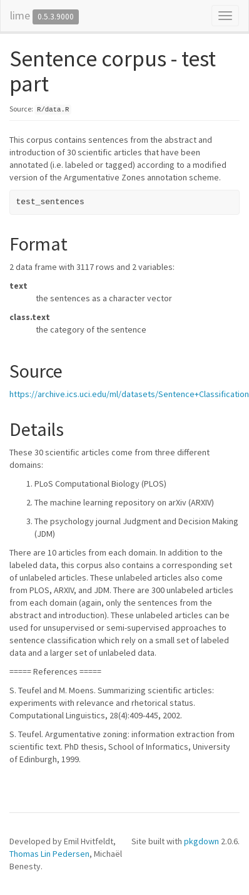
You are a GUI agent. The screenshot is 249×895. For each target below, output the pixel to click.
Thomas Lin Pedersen (49, 853)
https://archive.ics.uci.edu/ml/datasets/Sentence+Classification (129, 394)
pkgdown (201, 841)
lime (20, 15)
